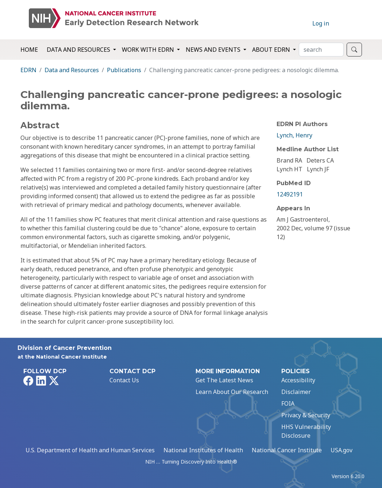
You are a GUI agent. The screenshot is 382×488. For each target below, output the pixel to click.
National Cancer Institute (287, 450)
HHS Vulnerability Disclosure (306, 431)
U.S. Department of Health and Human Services (90, 450)
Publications (124, 70)
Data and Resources (72, 70)
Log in (320, 23)
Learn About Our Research (232, 392)
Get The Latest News (224, 380)
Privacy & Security (305, 415)
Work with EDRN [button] (148, 50)
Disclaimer (296, 392)
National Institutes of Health (203, 450)
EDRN (28, 70)
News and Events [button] (214, 50)
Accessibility (298, 380)
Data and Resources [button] (79, 50)
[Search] (321, 49)
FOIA (287, 403)
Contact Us (124, 380)
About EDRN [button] (272, 50)
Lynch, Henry (294, 135)
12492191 (290, 194)
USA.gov (341, 450)
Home (29, 50)
